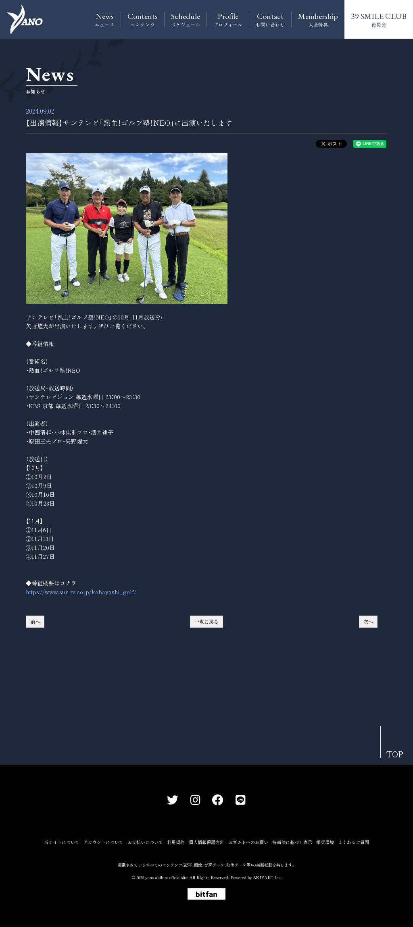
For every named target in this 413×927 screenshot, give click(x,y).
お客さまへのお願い (248, 842)
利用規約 (176, 842)
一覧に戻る (206, 621)
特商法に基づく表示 (292, 842)
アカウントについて (103, 842)
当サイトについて (61, 842)
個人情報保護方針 (206, 842)
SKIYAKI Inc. (267, 877)
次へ (368, 621)
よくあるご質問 (353, 842)
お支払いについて (145, 842)
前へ (35, 621)
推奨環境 (325, 842)
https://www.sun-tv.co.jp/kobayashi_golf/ (81, 592)
